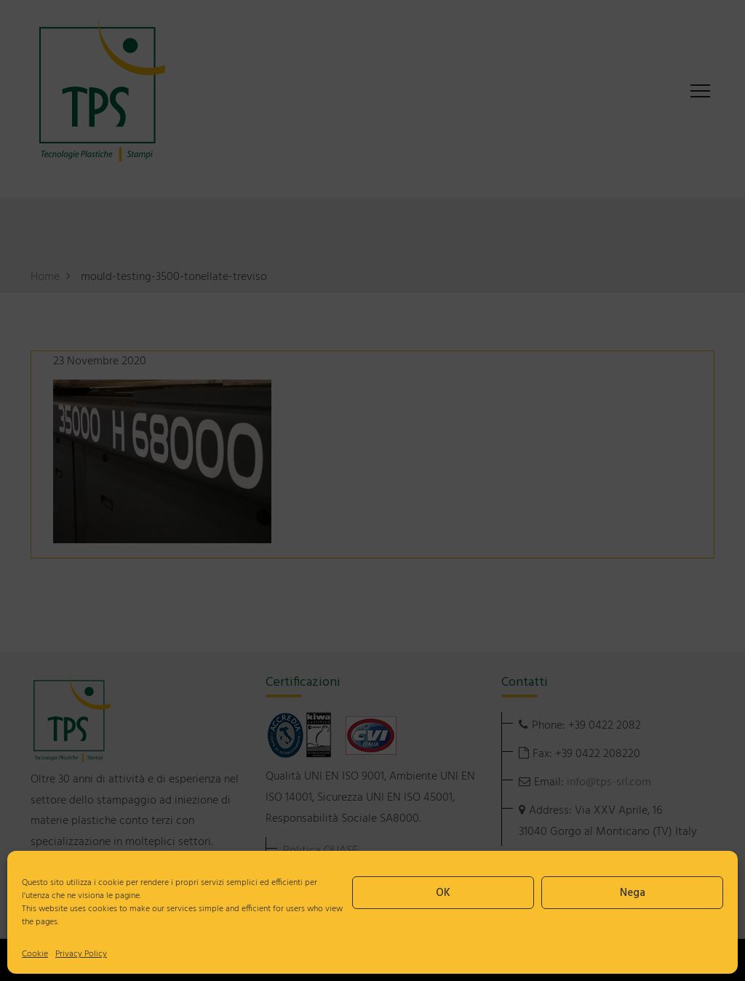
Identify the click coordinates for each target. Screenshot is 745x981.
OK (443, 893)
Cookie (35, 954)
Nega (632, 893)
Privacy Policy (81, 954)
